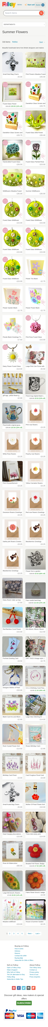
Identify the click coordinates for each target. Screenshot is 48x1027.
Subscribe (24, 1003)
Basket (40, 4)
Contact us (33, 970)
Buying (19, 958)
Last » (38, 933)
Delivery (17, 951)
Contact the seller (21, 956)
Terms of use (34, 974)
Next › (30, 933)
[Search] (41, 13)
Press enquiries (35, 977)
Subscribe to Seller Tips (15, 979)
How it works (19, 949)
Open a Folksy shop (14, 967)
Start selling (32, 5)
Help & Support (12, 970)
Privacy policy (34, 972)
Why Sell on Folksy (13, 972)
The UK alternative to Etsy (16, 974)
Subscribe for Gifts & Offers (24, 960)
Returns (17, 953)
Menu (19, 5)
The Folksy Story (35, 967)
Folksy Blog (11, 977)
